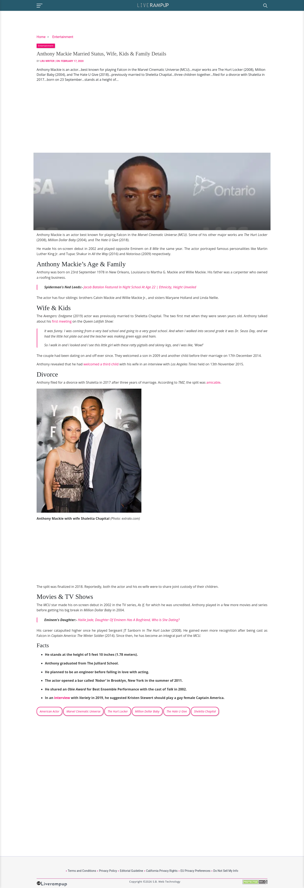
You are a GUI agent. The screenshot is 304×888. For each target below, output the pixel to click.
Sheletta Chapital (205, 711)
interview (62, 697)
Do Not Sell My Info (225, 870)
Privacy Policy (108, 870)
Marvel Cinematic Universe (83, 711)
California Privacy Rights (162, 870)
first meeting (62, 321)
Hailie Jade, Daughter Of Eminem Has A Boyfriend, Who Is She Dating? (128, 620)
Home (41, 37)
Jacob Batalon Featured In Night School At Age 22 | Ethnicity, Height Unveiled (140, 287)
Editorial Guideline (131, 870)
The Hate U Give (177, 711)
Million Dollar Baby (147, 711)
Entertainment (62, 37)
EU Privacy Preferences (195, 870)
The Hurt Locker (118, 711)
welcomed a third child (101, 364)
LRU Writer (47, 61)
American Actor (49, 711)
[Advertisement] (152, 117)
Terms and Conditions (82, 870)
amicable (213, 382)
